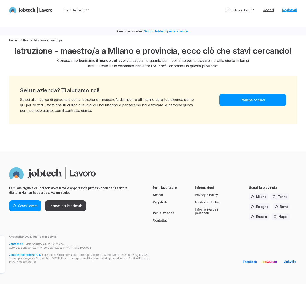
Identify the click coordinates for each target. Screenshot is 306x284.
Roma (281, 207)
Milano (25, 40)
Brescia (259, 217)
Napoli (280, 217)
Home (13, 40)
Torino (279, 197)
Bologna (259, 207)
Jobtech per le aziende (65, 206)
